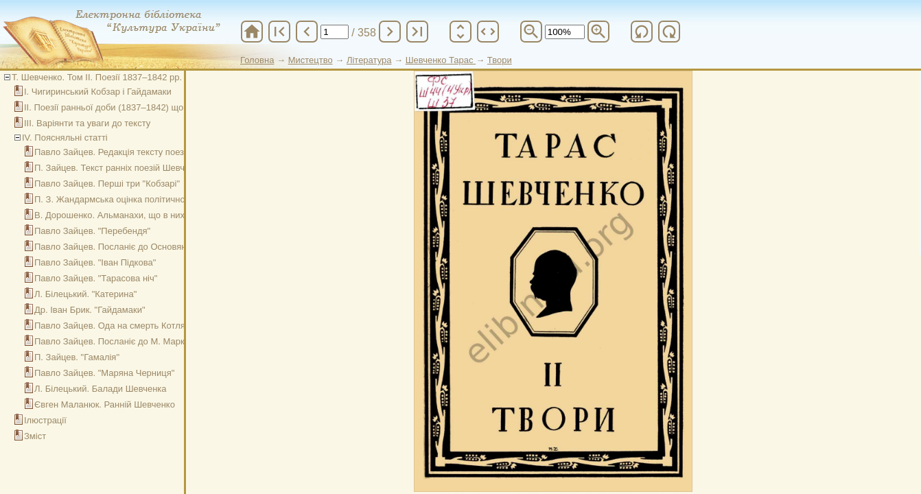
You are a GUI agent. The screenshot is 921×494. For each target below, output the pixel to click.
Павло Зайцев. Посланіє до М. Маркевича (121, 341)
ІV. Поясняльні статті (65, 137)
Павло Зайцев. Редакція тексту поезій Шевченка (134, 152)
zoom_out (531, 31)
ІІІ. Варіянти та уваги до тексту (87, 123)
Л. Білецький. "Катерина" (85, 294)
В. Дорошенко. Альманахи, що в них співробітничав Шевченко (163, 215)
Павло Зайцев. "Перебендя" (92, 231)
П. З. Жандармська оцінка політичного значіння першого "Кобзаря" (172, 199)
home (251, 31)
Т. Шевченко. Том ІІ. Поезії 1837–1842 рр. (97, 77)
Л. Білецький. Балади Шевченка (100, 389)
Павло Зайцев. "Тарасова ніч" (95, 278)
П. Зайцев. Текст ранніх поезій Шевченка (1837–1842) (145, 168)
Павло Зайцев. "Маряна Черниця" (104, 373)
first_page (279, 31)
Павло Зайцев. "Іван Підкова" (95, 262)
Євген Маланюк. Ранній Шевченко (104, 404)
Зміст (35, 436)
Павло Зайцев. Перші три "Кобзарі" (107, 183)
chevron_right (389, 31)
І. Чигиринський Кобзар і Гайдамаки (98, 91)
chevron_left (306, 31)
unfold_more (460, 31)
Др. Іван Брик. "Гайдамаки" (89, 310)
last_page (417, 31)
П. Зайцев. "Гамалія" (76, 357)
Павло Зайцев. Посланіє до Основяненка (119, 247)
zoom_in (598, 31)
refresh (641, 31)
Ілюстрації (45, 420)
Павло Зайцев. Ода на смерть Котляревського (130, 325)
